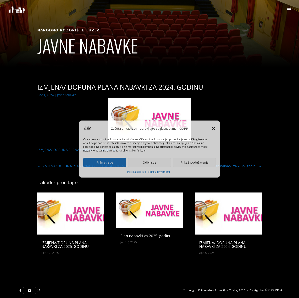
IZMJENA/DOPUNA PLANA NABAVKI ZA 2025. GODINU (65, 244)
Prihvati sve (104, 162)
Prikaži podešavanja (194, 162)
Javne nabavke (66, 95)
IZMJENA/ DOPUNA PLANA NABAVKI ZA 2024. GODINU (223, 244)
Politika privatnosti (159, 172)
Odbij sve (149, 162)
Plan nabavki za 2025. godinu (146, 235)
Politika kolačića (136, 172)
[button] (214, 129)
